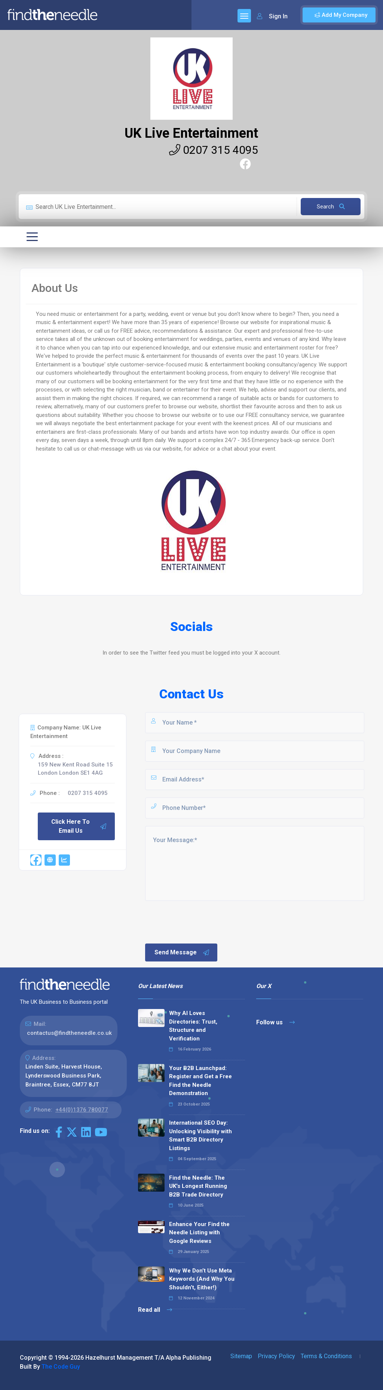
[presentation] (201, 921)
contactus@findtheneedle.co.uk (69, 1033)
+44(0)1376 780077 (81, 1109)
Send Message (182, 952)
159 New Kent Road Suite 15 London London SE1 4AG (75, 769)
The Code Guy (61, 1366)
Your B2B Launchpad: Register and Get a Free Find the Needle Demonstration (200, 1081)
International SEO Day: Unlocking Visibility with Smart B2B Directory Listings (200, 1135)
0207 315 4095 (213, 149)
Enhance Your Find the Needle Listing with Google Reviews (199, 1232)
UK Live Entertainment (191, 133)
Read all (155, 1309)
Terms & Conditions (326, 1356)
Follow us (275, 1022)
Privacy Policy (276, 1356)
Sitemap (241, 1356)
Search (331, 206)
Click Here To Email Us (79, 826)
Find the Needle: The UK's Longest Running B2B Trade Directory (198, 1186)
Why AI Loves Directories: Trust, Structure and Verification (193, 1026)
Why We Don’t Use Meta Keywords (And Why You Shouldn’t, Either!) (202, 1279)
